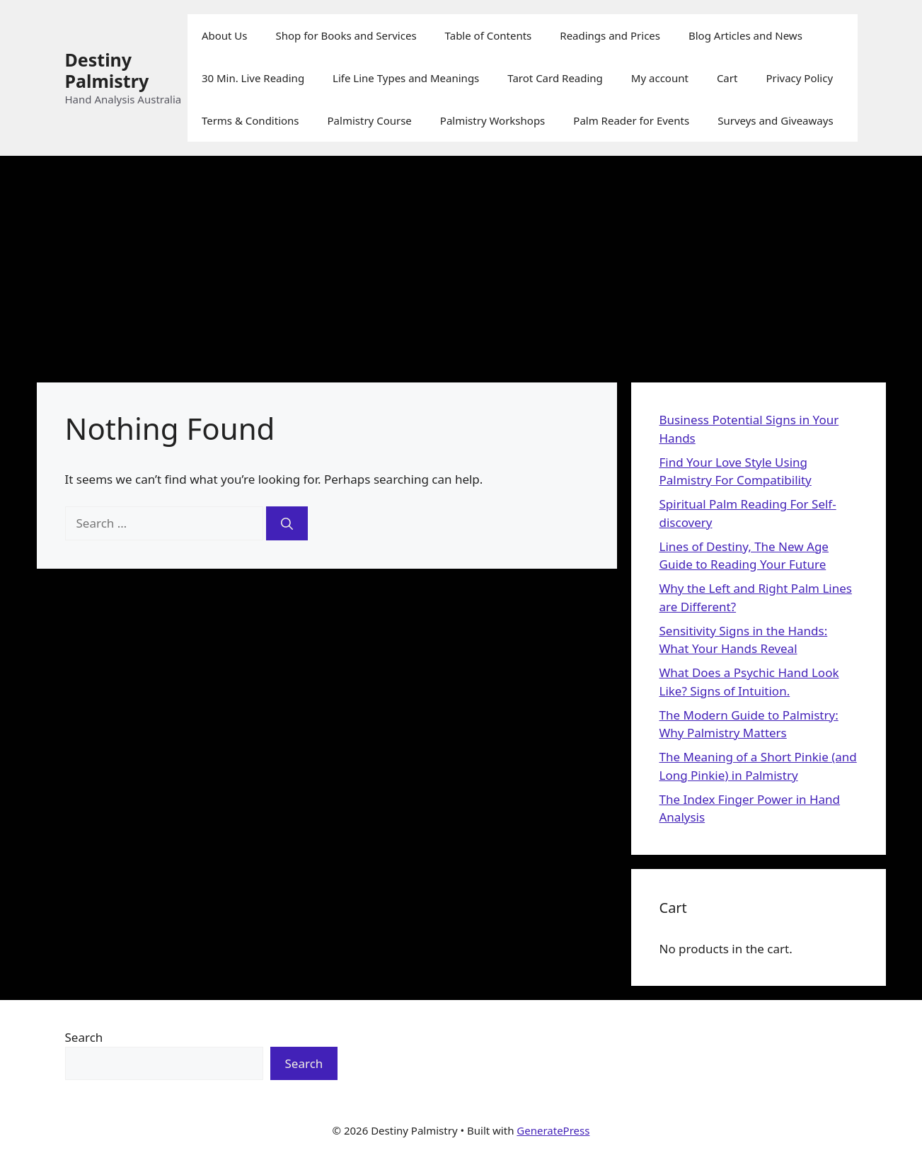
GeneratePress (553, 1130)
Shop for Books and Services (346, 35)
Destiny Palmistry (107, 70)
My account (659, 78)
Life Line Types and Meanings (406, 78)
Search (84, 1037)
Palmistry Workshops (492, 120)
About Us (225, 35)
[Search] (287, 523)
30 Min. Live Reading (253, 78)
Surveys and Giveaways (775, 120)
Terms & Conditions (250, 120)
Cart (727, 78)
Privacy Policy (799, 78)
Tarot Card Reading (555, 78)
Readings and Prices (610, 35)
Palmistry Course (370, 120)
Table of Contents (488, 35)
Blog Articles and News (745, 35)
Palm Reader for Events (631, 120)
